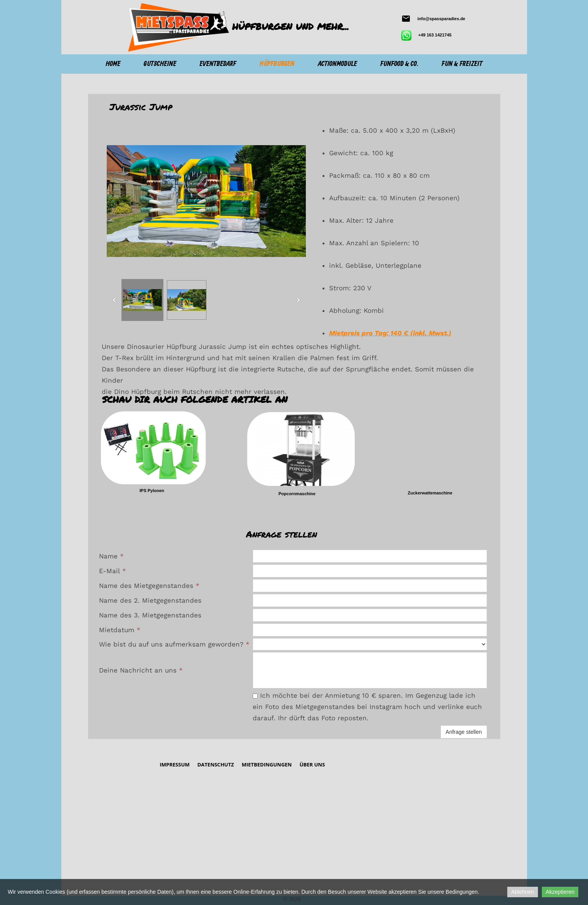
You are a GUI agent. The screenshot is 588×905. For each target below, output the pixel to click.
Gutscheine (160, 64)
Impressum (174, 764)
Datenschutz (215, 764)
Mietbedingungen (267, 764)
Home (113, 64)
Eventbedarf (217, 64)
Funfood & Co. (399, 64)
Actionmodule (337, 64)
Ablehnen (522, 892)
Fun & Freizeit (462, 64)
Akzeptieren (560, 892)
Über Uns (312, 764)
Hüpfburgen (277, 64)
